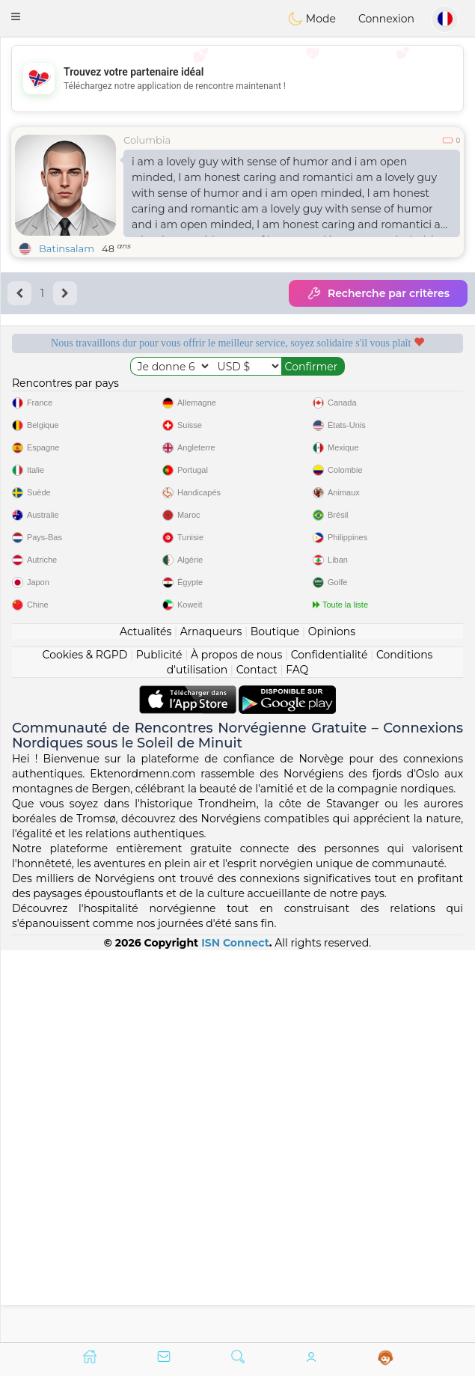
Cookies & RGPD (85, 1046)
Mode (312, 18)
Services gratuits (117, 391)
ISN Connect (235, 1334)
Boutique (275, 1023)
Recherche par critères (378, 293)
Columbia (147, 140)
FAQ (297, 1061)
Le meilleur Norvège (358, 473)
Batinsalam (66, 248)
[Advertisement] (237, 78)
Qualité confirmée (116, 473)
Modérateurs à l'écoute (358, 391)
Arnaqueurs (211, 1023)
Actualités (145, 1023)
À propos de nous (236, 1046)
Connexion (386, 18)
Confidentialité (329, 1046)
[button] (15, 16)
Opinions (331, 1023)
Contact (257, 1061)
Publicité (159, 1046)
